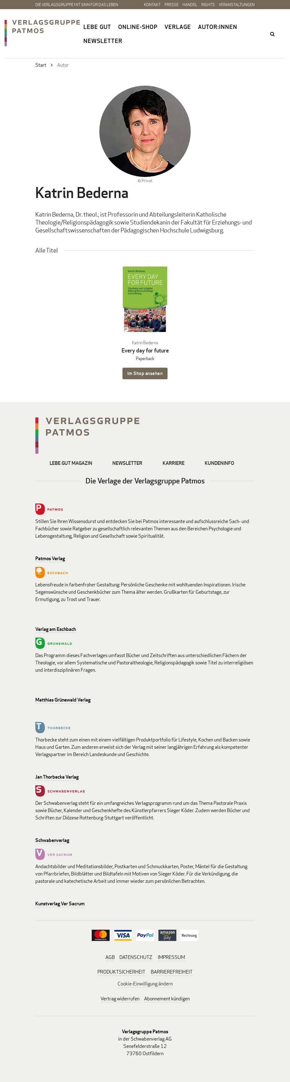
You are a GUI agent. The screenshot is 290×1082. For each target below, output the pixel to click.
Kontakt (152, 4)
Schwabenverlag (52, 840)
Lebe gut (97, 27)
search (273, 33)
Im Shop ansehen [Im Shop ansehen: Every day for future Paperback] (145, 373)
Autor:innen (217, 27)
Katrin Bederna (145, 342)
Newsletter (102, 41)
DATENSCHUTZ (135, 957)
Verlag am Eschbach (55, 629)
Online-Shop (137, 27)
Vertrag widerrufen (120, 998)
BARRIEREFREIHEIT (172, 972)
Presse (171, 4)
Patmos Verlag (50, 558)
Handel (189, 4)
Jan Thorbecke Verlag (57, 777)
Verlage (177, 27)
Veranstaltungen (237, 4)
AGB (110, 957)
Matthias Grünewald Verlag (62, 700)
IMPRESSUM (171, 957)
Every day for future (145, 350)
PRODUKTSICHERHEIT (121, 972)
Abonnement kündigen (167, 998)
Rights (208, 4)
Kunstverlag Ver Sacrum (60, 903)
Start (40, 65)
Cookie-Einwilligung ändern (145, 984)
